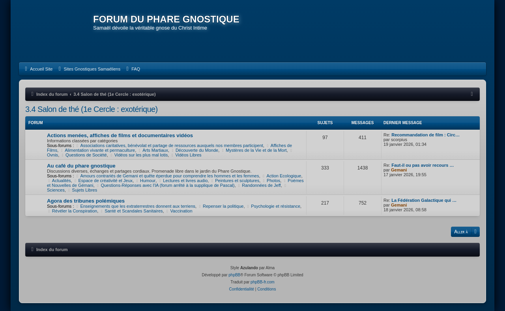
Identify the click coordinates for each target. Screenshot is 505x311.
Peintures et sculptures (234, 180)
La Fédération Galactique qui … (423, 200)
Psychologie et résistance (273, 206)
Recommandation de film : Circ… (425, 134)
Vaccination (179, 211)
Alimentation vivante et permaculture (97, 150)
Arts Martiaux (152, 150)
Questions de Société (83, 155)
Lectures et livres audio (183, 180)
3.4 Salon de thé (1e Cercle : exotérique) (91, 109)
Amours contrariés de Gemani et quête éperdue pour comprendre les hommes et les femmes (167, 175)
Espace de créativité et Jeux (103, 180)
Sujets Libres (82, 190)
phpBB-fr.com (263, 282)
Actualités (59, 180)
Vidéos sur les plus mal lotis (138, 155)
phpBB (234, 275)
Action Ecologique (281, 175)
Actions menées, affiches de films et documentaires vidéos (120, 135)
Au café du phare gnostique (81, 166)
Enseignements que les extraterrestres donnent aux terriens (135, 206)
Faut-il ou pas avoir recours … (422, 165)
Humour (145, 180)
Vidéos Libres (185, 155)
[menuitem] (37, 69)
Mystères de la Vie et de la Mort (253, 150)
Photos (271, 180)
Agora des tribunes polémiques (86, 201)
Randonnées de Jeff (259, 185)
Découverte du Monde (194, 150)
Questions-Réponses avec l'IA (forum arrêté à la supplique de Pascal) (165, 185)
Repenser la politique (220, 206)
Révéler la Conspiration (72, 211)
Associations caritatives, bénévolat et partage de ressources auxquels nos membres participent (169, 145)
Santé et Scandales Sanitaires (131, 211)
